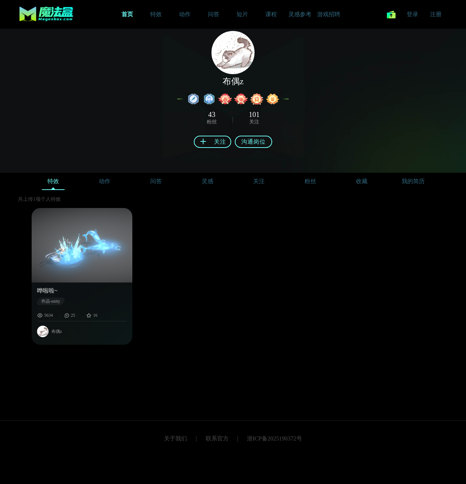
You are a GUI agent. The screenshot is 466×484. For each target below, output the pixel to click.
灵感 (207, 181)
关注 (259, 181)
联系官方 (217, 438)
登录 (412, 14)
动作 (104, 181)
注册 (436, 14)
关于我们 (175, 438)
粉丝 (310, 181)
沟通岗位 (253, 142)
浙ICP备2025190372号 (274, 438)
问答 (156, 181)
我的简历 (413, 181)
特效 (53, 183)
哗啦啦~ (47, 291)
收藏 (361, 181)
